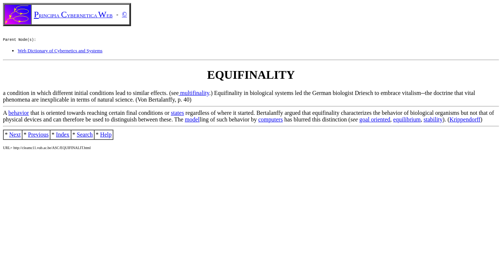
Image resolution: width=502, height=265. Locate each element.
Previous (38, 135)
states (177, 114)
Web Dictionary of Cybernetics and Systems (60, 51)
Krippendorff (464, 120)
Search (85, 135)
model (192, 120)
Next (15, 135)
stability (433, 120)
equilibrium (407, 120)
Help (106, 135)
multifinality (194, 94)
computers (270, 120)
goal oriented (374, 120)
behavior (18, 114)
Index (62, 135)
